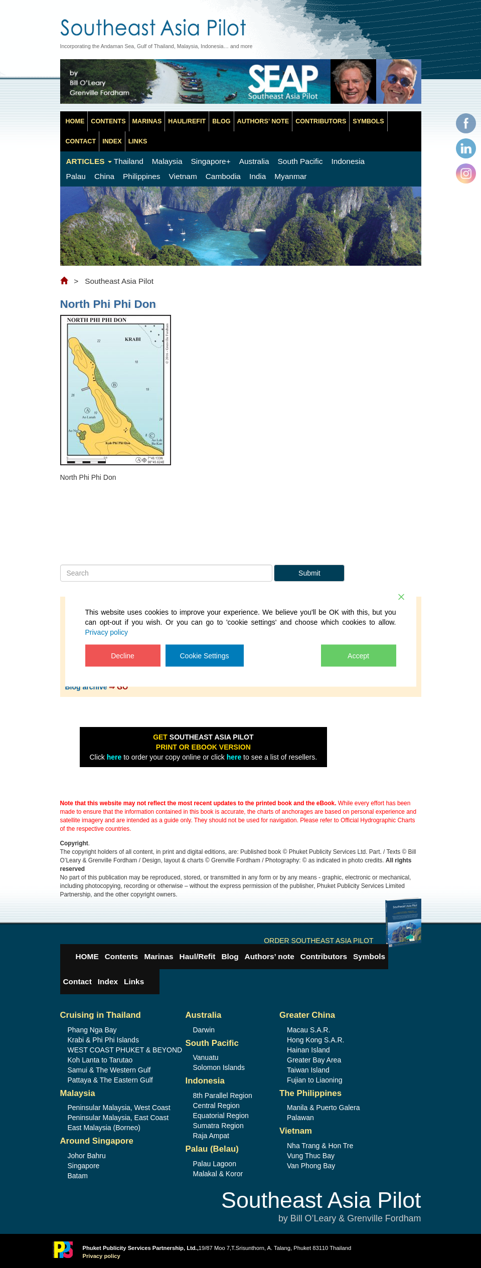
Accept (358, 655)
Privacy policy (106, 632)
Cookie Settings (204, 655)
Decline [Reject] (122, 655)
